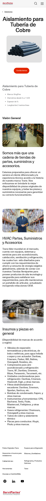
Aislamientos (8, 12)
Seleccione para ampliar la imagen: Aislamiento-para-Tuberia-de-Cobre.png (24, 49)
